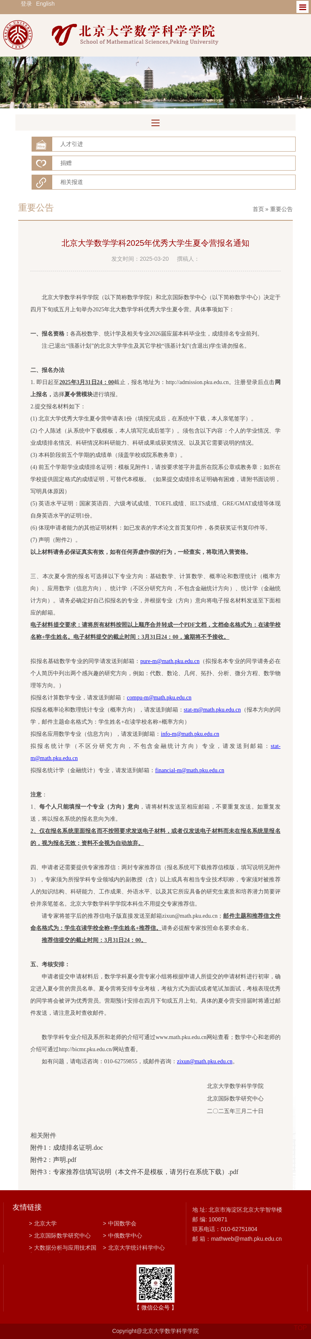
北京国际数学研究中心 (60, 1235)
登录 (26, 3)
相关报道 (71, 182)
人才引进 (71, 144)
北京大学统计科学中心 (134, 1247)
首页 (258, 209)
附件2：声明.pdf (53, 1159)
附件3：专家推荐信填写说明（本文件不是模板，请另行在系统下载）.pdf (134, 1171)
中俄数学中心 (122, 1235)
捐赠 (66, 163)
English (45, 3)
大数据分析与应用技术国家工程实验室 (62, 1248)
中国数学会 (119, 1223)
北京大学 (43, 1223)
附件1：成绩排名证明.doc (66, 1147)
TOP (300, 1323)
